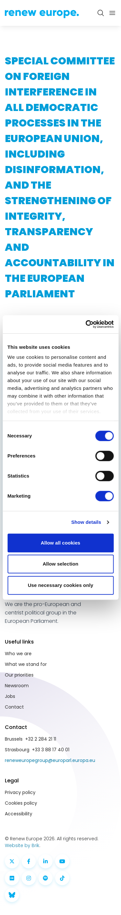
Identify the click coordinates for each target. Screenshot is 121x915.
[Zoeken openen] (101, 13)
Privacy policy (20, 792)
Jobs (10, 696)
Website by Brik (22, 845)
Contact (14, 707)
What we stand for (26, 664)
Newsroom (17, 685)
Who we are (18, 653)
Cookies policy (21, 803)
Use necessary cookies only (60, 585)
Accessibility (18, 813)
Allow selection (60, 564)
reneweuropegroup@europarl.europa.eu (50, 760)
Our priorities (19, 675)
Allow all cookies (60, 543)
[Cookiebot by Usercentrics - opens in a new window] (86, 324)
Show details (86, 522)
